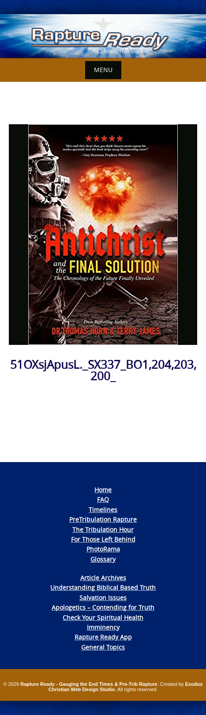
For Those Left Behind (103, 539)
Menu (103, 69)
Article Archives (103, 578)
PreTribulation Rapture (103, 519)
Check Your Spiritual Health (103, 617)
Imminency (103, 627)
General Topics (103, 647)
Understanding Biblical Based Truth (103, 587)
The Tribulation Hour (103, 529)
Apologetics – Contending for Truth (103, 607)
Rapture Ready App (103, 637)
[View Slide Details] (103, 36)
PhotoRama (103, 549)
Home (103, 490)
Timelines (103, 509)
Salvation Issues (103, 597)
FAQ (103, 499)
